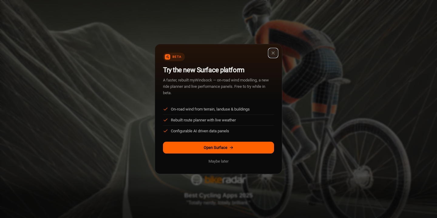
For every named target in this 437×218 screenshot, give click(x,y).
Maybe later (218, 161)
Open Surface (219, 147)
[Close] (273, 53)
